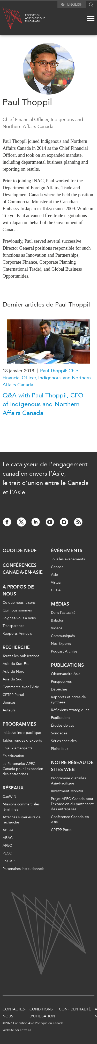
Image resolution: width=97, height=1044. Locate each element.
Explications (60, 718)
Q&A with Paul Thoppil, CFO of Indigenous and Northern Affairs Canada (43, 404)
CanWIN (9, 796)
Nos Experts (61, 643)
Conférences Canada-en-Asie (23, 568)
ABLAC (8, 830)
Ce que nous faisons (19, 602)
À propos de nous (18, 590)
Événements (66, 550)
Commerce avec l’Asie (21, 687)
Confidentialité (75, 1009)
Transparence (14, 626)
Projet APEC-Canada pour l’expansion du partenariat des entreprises (72, 804)
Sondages (59, 733)
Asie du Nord (14, 671)
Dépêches (59, 689)
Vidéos (56, 628)
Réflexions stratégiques (70, 710)
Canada (57, 567)
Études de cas (62, 725)
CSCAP (8, 861)
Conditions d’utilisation (42, 1012)
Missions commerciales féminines (21, 807)
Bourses (9, 702)
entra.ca (25, 1030)
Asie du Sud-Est (16, 664)
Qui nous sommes (17, 610)
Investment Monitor (67, 791)
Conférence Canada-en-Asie (70, 819)
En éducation (13, 756)
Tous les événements (68, 559)
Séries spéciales (64, 741)
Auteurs (9, 710)
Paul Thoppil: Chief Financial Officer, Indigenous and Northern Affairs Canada (47, 378)
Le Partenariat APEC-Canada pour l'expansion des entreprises (23, 769)
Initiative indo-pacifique (22, 733)
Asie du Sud (13, 679)
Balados (57, 620)
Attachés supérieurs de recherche (22, 820)
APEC (7, 845)
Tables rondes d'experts (22, 740)
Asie (54, 574)
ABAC (8, 838)
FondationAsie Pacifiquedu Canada (35, 18)
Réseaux (13, 788)
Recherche (16, 647)
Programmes (19, 724)
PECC (7, 853)
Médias (60, 604)
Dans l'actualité (63, 612)
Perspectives (61, 681)
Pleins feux (59, 749)
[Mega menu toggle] (90, 18)
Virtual (56, 582)
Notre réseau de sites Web (72, 766)
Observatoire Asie (65, 674)
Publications (67, 665)
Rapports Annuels (17, 633)
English (75, 4)
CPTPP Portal (13, 695)
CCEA (56, 590)
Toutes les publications (21, 656)
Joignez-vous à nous (19, 618)
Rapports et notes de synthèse (68, 699)
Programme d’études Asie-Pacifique (68, 781)
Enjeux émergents (17, 748)
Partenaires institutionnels (23, 869)
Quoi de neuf (19, 550)
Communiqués (63, 636)
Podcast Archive (64, 651)
